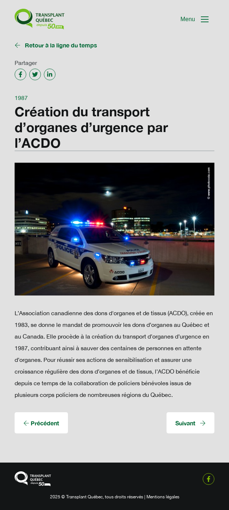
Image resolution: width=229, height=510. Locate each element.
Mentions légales (162, 496)
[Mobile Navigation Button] (194, 19)
